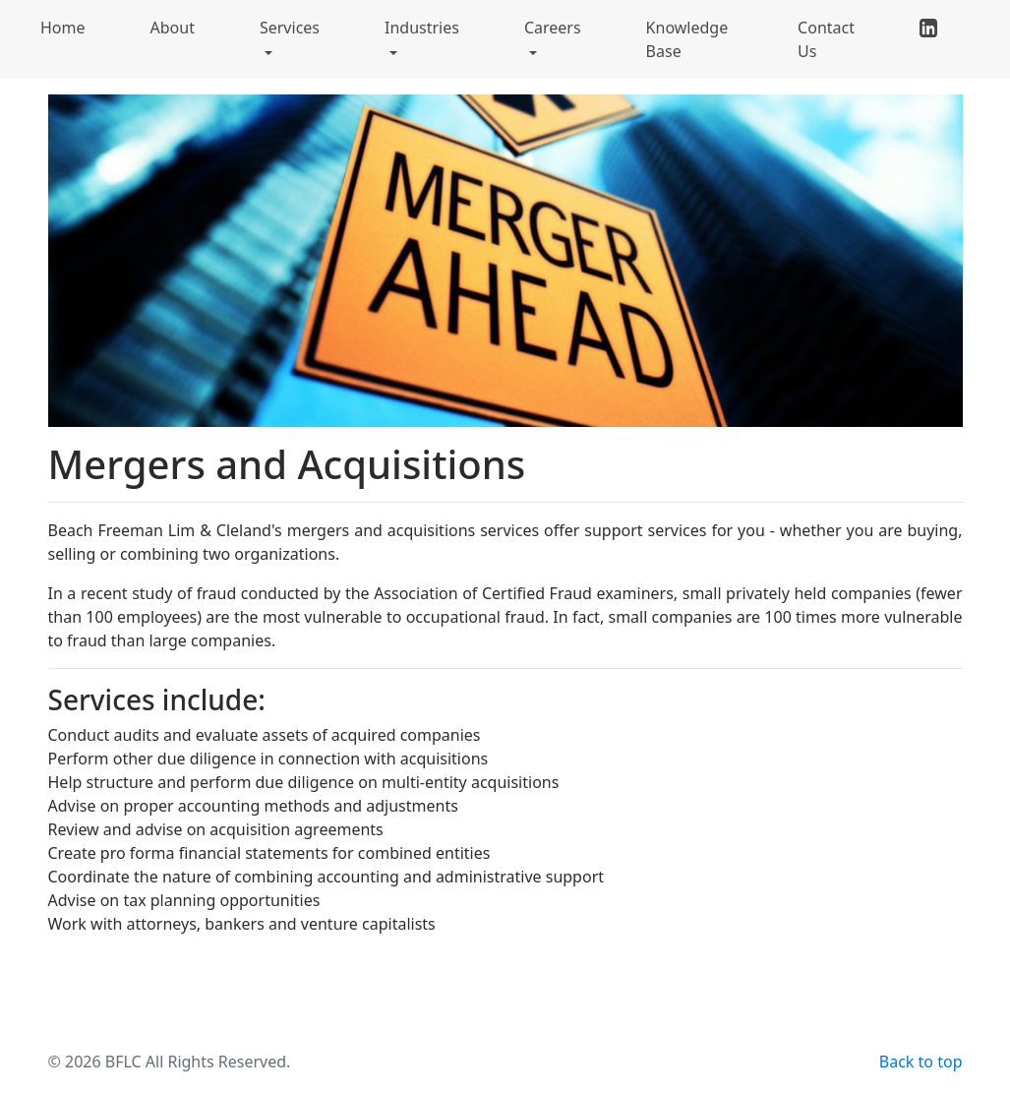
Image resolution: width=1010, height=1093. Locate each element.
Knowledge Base (687, 39)
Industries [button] (422, 27)
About (172, 27)
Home (63, 27)
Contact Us (826, 39)
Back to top (921, 1061)
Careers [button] (552, 27)
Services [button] (290, 27)
